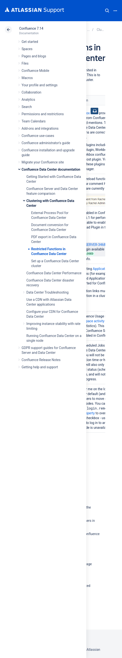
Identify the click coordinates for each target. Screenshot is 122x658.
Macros (27, 78)
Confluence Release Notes (41, 360)
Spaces (27, 49)
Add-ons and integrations (40, 128)
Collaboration (31, 92)
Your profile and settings (40, 85)
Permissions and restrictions (43, 114)
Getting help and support (40, 367)
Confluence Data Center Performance (53, 273)
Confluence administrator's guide (46, 143)
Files (25, 63)
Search (107, 10)
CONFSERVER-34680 (89, 245)
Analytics (28, 99)
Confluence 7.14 (31, 28)
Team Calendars (34, 121)
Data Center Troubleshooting (47, 292)
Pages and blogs (34, 56)
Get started (30, 42)
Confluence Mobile (35, 71)
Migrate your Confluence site (43, 162)
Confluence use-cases (38, 136)
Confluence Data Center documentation (51, 169)
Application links (105, 269)
